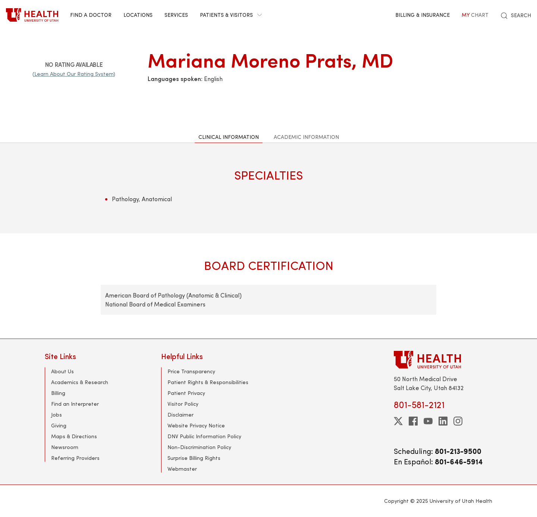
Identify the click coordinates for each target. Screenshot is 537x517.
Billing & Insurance (422, 14)
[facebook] (413, 421)
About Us (62, 371)
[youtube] (428, 421)
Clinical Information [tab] (228, 136)
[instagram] (457, 421)
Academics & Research (79, 382)
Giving (58, 425)
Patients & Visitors (231, 14)
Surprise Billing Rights (193, 457)
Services (176, 14)
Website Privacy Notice (196, 425)
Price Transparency (191, 371)
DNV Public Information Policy (204, 436)
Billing (58, 392)
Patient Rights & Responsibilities (207, 382)
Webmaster (182, 468)
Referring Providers (75, 457)
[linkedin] (443, 421)
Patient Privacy (186, 392)
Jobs (56, 414)
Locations (138, 14)
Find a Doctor (91, 14)
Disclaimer (180, 414)
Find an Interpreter (75, 403)
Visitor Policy (182, 403)
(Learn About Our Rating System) (73, 73)
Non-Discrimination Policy (199, 447)
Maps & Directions (74, 436)
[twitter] (398, 421)
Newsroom (64, 447)
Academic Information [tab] (306, 136)
